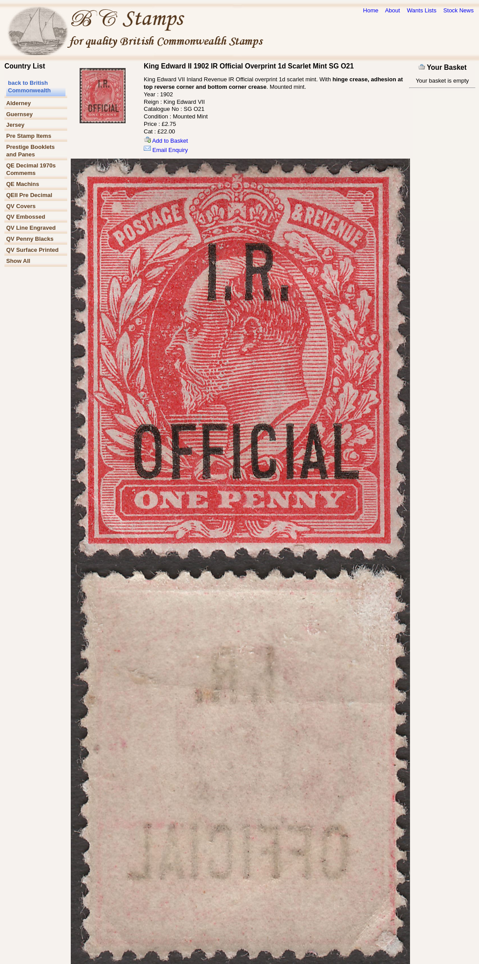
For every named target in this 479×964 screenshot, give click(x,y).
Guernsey (19, 114)
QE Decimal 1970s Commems (31, 169)
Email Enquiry (166, 150)
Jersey (15, 124)
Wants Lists (422, 10)
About (392, 10)
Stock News (458, 10)
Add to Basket (166, 140)
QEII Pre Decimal (29, 195)
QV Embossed (25, 216)
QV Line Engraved (31, 227)
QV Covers (20, 206)
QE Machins (22, 184)
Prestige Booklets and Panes (30, 151)
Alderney (18, 103)
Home (371, 10)
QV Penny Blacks (30, 238)
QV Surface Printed (32, 250)
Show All (18, 261)
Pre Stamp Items (28, 136)
